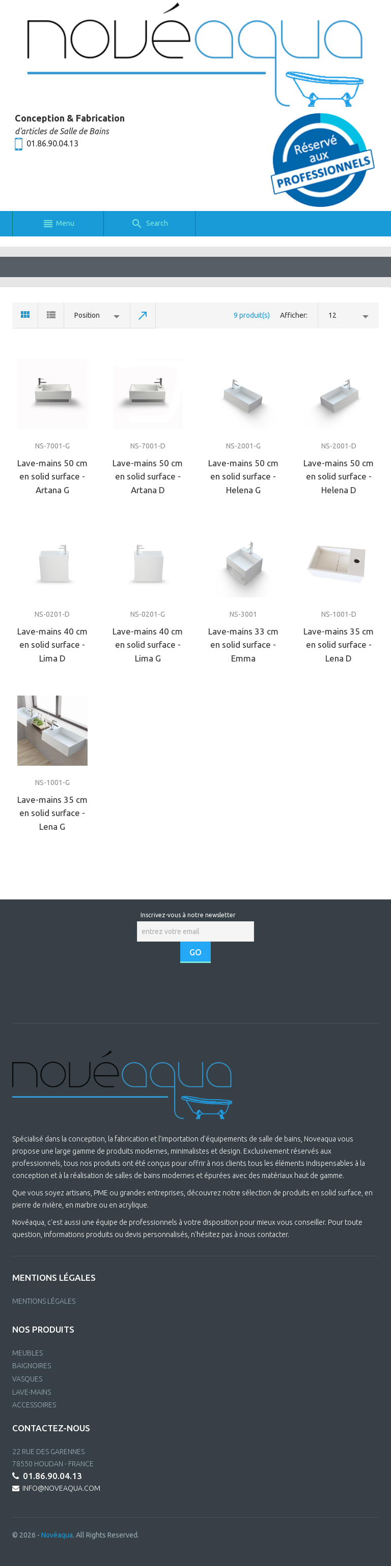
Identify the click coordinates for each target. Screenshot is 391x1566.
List (51, 315)
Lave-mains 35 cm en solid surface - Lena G (52, 813)
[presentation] (196, 993)
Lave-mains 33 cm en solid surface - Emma (243, 644)
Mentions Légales (43, 1301)
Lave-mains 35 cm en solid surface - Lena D (338, 644)
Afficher (293, 315)
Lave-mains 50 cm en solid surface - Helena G (243, 476)
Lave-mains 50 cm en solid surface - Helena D (338, 476)
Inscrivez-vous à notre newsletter (188, 915)
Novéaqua (57, 1535)
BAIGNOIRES (31, 1366)
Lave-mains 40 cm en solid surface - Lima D (52, 644)
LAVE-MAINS (31, 1392)
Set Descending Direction (143, 315)
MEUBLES (27, 1353)
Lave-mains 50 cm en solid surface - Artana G (52, 476)
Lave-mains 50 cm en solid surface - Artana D (148, 476)
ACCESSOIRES (34, 1405)
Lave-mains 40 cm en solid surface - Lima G (148, 644)
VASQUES (27, 1379)
